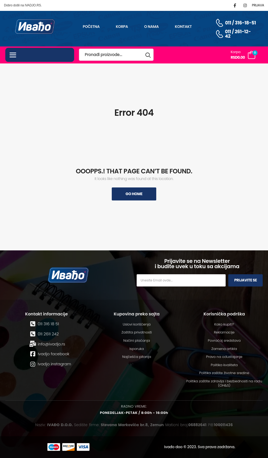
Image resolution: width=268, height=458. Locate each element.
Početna (91, 26)
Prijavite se (245, 280)
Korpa (122, 26)
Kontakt (183, 26)
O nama (151, 26)
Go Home (134, 193)
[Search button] (148, 55)
